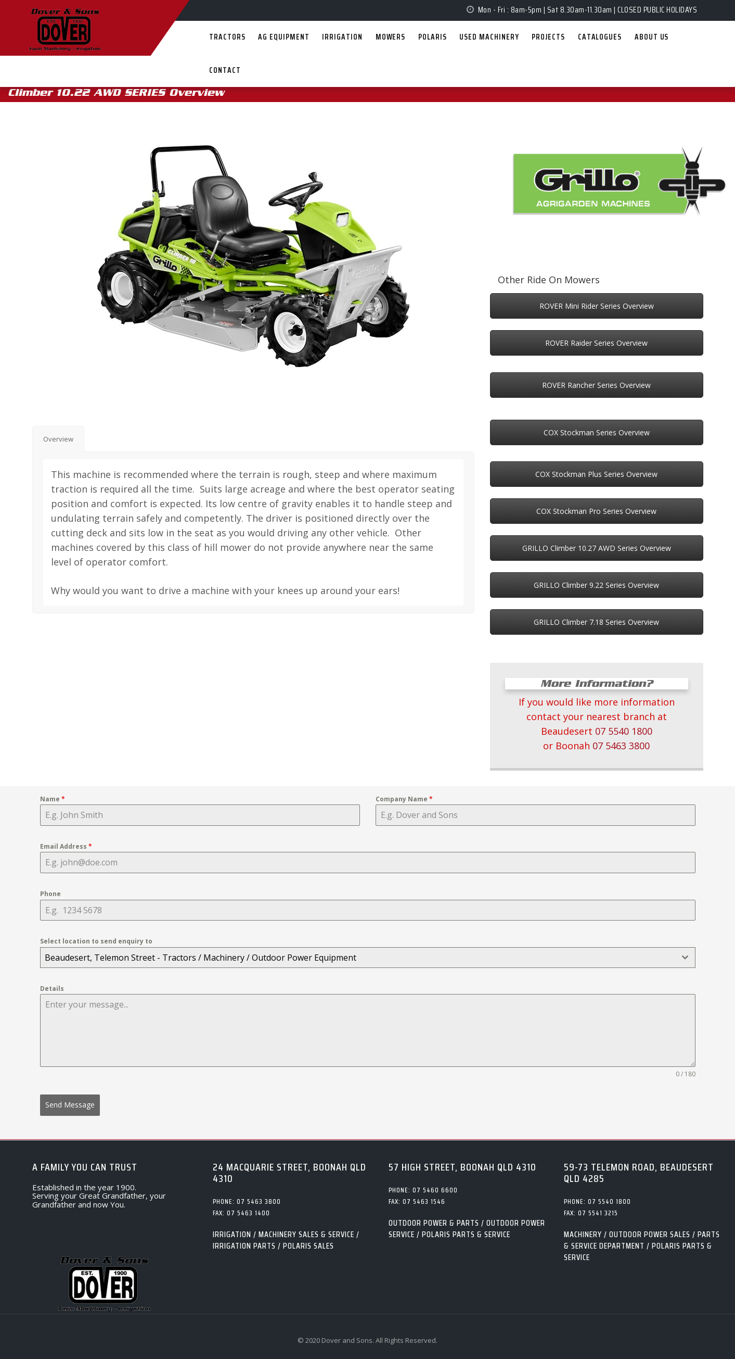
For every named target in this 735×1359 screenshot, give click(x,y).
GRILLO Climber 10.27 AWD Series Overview (596, 548)
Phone (50, 893)
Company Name (404, 799)
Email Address (66, 846)
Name (52, 799)
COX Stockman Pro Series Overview (596, 511)
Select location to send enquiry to (96, 941)
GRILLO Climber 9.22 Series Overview (596, 585)
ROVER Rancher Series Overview (596, 385)
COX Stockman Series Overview (597, 432)
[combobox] (367, 957)
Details (52, 988)
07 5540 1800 (623, 731)
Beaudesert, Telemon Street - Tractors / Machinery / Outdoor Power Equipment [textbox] (200, 957)
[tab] (58, 439)
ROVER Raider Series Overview (596, 343)
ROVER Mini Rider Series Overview (596, 306)
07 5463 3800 (621, 745)
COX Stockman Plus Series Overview (596, 474)
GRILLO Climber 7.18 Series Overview (596, 622)
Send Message (70, 1105)
